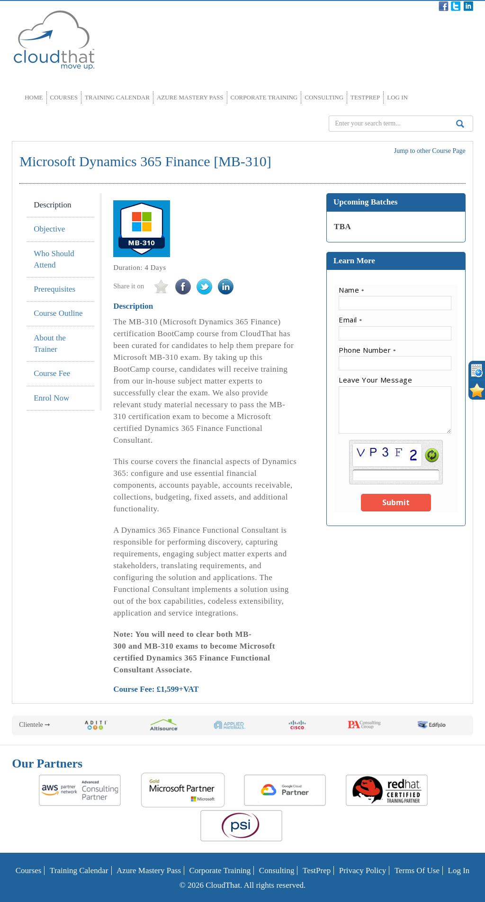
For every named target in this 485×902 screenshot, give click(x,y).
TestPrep (365, 97)
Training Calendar (117, 97)
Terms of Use (417, 870)
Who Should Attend (54, 259)
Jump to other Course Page (430, 150)
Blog (314, 6)
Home (34, 97)
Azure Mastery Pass (190, 97)
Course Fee (52, 373)
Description (52, 204)
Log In (397, 97)
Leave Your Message (375, 379)
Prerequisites (54, 289)
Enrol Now (51, 397)
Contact (393, 6)
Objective (49, 228)
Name (351, 290)
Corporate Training (264, 97)
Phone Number (367, 350)
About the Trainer (50, 343)
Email (350, 319)
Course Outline (58, 313)
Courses (64, 97)
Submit (396, 502)
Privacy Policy (362, 870)
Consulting (324, 97)
